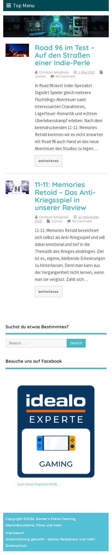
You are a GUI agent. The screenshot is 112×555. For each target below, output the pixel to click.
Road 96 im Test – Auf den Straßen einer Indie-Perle (64, 55)
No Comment (65, 76)
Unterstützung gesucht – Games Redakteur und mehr (50, 539)
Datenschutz (16, 545)
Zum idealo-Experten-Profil (37, 484)
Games (40, 76)
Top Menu (20, 5)
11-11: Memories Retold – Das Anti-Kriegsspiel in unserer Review (65, 196)
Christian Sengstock (54, 72)
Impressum (15, 533)
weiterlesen (48, 160)
